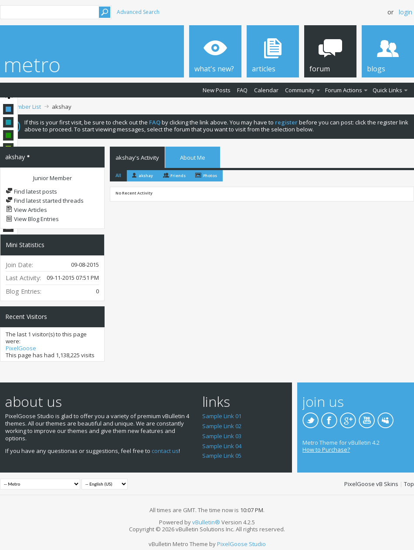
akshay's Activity (137, 157)
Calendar (266, 90)
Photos (210, 175)
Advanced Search (138, 12)
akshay (146, 175)
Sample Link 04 (221, 446)
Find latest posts (31, 191)
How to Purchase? (326, 449)
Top (409, 484)
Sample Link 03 (221, 436)
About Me (192, 157)
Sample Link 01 (221, 416)
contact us (165, 451)
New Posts (217, 90)
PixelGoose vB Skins (371, 484)
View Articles (26, 210)
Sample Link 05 (221, 455)
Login (405, 12)
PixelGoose (21, 348)
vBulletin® (206, 522)
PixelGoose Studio (241, 544)
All (118, 175)
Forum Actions (343, 90)
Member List (25, 107)
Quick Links (387, 90)
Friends (178, 175)
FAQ (242, 90)
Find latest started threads (45, 201)
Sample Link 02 (221, 426)
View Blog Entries (32, 219)
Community (300, 90)
